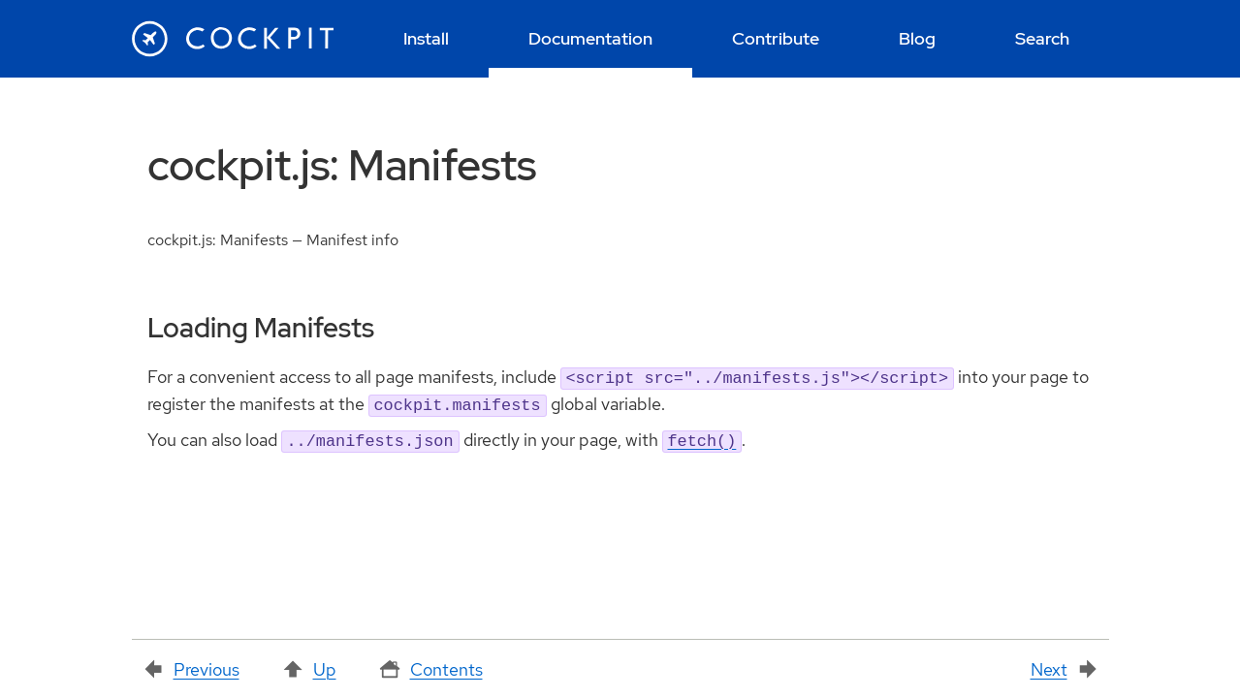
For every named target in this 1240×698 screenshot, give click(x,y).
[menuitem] (427, 39)
